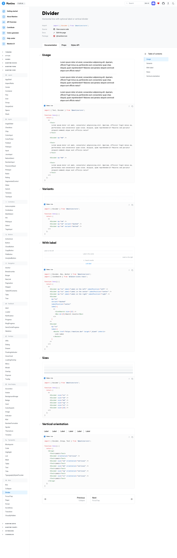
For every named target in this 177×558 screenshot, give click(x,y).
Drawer (7, 348)
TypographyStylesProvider (14, 475)
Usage (46, 55)
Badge (7, 400)
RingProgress (10, 323)
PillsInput (8, 222)
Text (6, 467)
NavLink (8, 279)
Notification (9, 316)
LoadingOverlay (10, 360)
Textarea (8, 193)
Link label (88, 263)
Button (7, 243)
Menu (7, 364)
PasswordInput (10, 166)
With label (49, 242)
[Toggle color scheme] (173, 3)
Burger (7, 275)
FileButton (8, 254)
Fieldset (8, 143)
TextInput (8, 197)
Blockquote (9, 444)
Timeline (8, 435)
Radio (7, 174)
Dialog (7, 344)
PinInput (8, 170)
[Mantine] (8, 3)
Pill (6, 218)
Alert (7, 308)
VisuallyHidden (10, 515)
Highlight (8, 452)
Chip (6, 131)
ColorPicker (9, 139)
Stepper (8, 287)
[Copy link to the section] (40, 55)
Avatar (7, 393)
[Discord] (153, 3)
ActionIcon (9, 239)
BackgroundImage (11, 396)
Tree (6, 298)
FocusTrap (9, 496)
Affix (6, 341)
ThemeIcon (9, 431)
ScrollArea (9, 508)
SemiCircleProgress (12, 327)
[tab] (50, 45)
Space (7, 110)
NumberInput (10, 162)
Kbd (6, 419)
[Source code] (163, 3)
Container (8, 91)
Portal (7, 504)
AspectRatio (9, 83)
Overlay (7, 371)
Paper (7, 500)
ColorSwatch (9, 408)
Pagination (9, 283)
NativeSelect (9, 158)
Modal (7, 368)
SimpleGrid (9, 106)
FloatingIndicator (11, 352)
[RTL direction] (168, 3)
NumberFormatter (11, 423)
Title (6, 471)
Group (7, 102)
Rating (7, 177)
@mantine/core (60, 36)
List (6, 456)
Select (7, 225)
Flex (6, 95)
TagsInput (8, 229)
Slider (7, 185)
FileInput (8, 147)
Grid (6, 99)
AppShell (8, 79)
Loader (7, 312)
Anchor (7, 268)
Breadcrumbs (10, 272)
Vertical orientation (55, 424)
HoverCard (9, 356)
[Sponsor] (158, 3)
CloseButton (9, 247)
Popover (8, 375)
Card (7, 404)
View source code (61, 29)
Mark (7, 460)
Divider (7, 492)
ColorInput (9, 135)
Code (7, 448)
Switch (7, 189)
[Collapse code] (129, 106)
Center (7, 87)
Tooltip (7, 379)
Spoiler (7, 427)
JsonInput (8, 154)
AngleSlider (9, 124)
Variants (48, 189)
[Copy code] (132, 106)
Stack (7, 114)
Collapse (8, 489)
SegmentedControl (11, 181)
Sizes (45, 358)
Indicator (8, 416)
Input (7, 151)
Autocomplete (10, 206)
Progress (8, 320)
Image (7, 412)
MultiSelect (9, 214)
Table (7, 464)
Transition (8, 512)
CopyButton (9, 250)
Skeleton (8, 331)
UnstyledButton (10, 258)
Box (6, 485)
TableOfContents (11, 291)
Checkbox (8, 127)
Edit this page (59, 32)
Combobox (9, 210)
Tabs (7, 295)
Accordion (8, 389)
